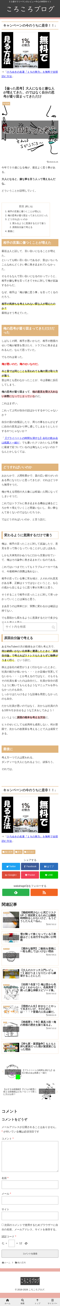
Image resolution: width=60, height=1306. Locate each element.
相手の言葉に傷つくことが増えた (24, 211)
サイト (5, 1214)
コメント (8, 1138)
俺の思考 (9, 852)
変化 (20, 852)
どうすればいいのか (18, 219)
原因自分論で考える (22, 227)
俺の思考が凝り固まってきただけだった (28, 215)
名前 (5, 1183)
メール (6, 1199)
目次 (21, 206)
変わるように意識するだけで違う (29, 223)
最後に (11, 231)
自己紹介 (30, 852)
